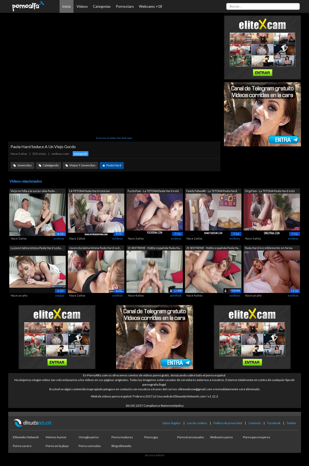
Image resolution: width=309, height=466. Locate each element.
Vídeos (82, 6)
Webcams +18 (150, 6)
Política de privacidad (227, 423)
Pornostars (125, 6)
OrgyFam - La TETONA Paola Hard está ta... (270, 191)
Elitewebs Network (26, 437)
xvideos (59, 238)
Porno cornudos (90, 446)
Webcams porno (221, 437)
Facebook (273, 423)
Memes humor (56, 437)
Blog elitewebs (121, 446)
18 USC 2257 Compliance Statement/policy (154, 405)
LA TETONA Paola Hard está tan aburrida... (89, 191)
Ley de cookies (197, 423)
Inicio (66, 6)
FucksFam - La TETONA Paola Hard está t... (153, 191)
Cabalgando (51, 165)
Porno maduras (122, 437)
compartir (80, 154)
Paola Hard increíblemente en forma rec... (269, 248)
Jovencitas (24, 165)
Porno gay (151, 437)
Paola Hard (113, 165)
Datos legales (172, 423)
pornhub (175, 295)
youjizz (59, 295)
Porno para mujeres (256, 437)
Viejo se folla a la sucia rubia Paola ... (34, 191)
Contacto (254, 423)
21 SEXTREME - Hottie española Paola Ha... (154, 248)
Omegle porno (89, 437)
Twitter (291, 423)
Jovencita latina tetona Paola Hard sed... (95, 248)
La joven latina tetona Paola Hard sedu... (36, 248)
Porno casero (22, 446)
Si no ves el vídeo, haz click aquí (114, 137)
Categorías (102, 6)
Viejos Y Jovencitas (82, 165)
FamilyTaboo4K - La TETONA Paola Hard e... (211, 191)
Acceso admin (154, 455)
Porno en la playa (57, 446)
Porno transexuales (190, 437)
